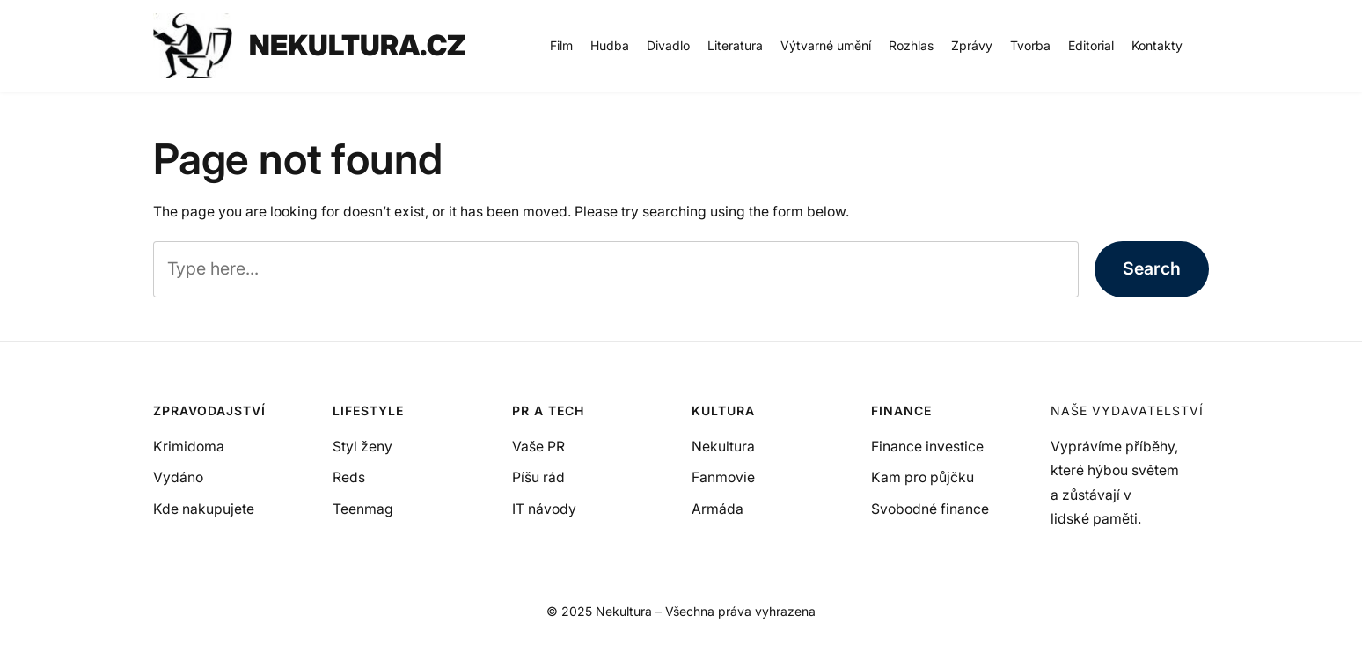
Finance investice (927, 446)
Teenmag (363, 509)
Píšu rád (538, 477)
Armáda (717, 509)
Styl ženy (362, 446)
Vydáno (178, 477)
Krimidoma (188, 446)
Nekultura (723, 446)
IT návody (544, 509)
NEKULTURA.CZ (357, 45)
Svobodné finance (930, 509)
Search (1152, 268)
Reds (349, 477)
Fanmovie (723, 477)
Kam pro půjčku (922, 477)
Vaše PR (538, 446)
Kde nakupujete (203, 509)
